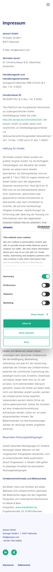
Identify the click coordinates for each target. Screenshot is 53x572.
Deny (26, 342)
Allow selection (26, 333)
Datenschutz (24, 565)
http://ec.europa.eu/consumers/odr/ (22, 119)
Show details (37, 314)
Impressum (8, 565)
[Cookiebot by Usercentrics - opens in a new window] (38, 227)
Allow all (26, 323)
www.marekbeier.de (26, 507)
